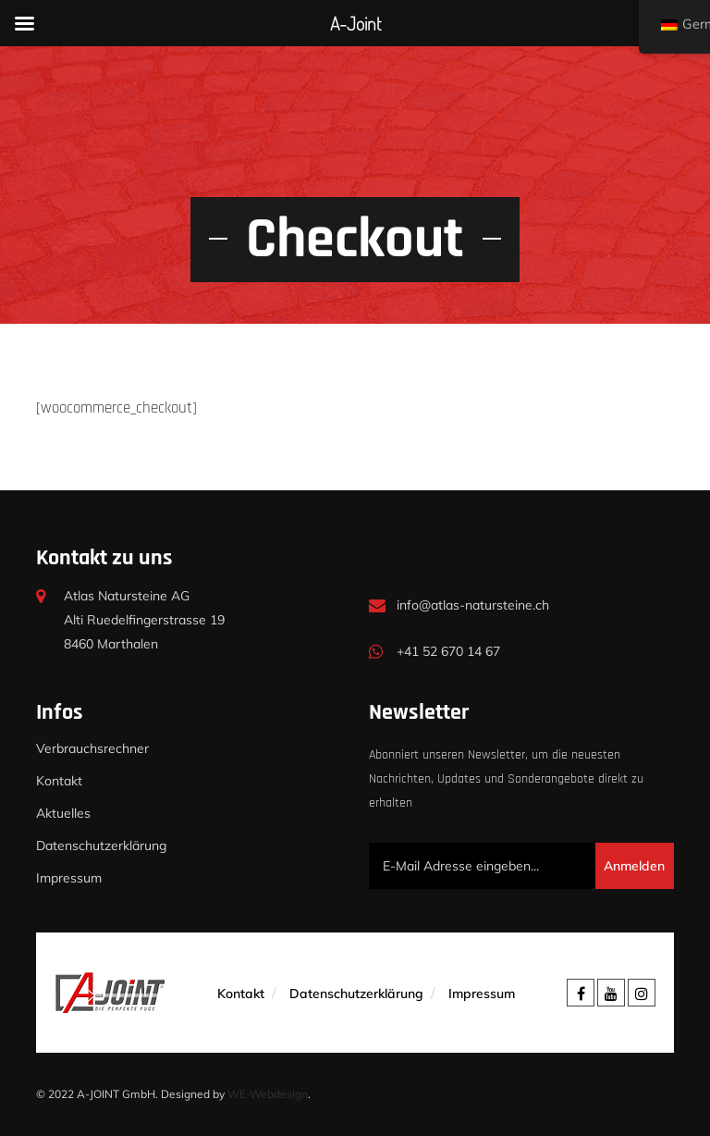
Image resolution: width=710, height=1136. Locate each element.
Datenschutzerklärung (101, 845)
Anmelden (634, 866)
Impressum (69, 878)
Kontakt (59, 780)
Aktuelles (63, 813)
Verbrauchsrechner (92, 748)
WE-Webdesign (267, 1094)
